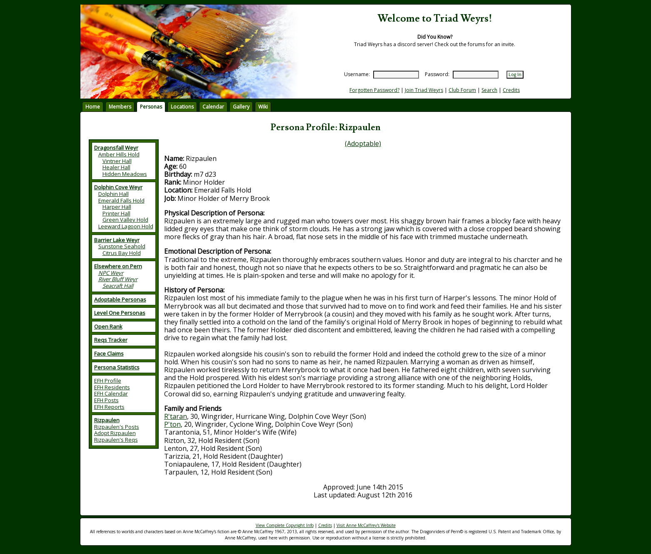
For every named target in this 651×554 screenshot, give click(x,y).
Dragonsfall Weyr (116, 147)
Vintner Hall (117, 161)
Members (120, 106)
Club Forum (462, 90)
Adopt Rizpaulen (115, 433)
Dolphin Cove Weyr (118, 187)
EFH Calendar (111, 393)
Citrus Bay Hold (121, 253)
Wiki (263, 106)
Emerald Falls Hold (121, 200)
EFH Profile (107, 380)
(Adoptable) (363, 143)
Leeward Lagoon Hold (125, 226)
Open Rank (108, 326)
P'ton (172, 424)
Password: (437, 74)
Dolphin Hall (113, 194)
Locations (182, 106)
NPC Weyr (110, 273)
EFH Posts (106, 400)
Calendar (213, 106)
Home (92, 106)
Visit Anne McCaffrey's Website (366, 525)
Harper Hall (116, 206)
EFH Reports (109, 407)
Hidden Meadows (124, 174)
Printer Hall (116, 213)
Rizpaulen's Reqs (116, 439)
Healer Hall (116, 167)
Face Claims (109, 353)
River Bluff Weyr (117, 279)
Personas (151, 106)
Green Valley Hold (125, 219)
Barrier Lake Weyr (117, 240)
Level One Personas (119, 313)
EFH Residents (112, 387)
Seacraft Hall (117, 285)
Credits (511, 90)
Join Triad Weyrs (424, 90)
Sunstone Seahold (121, 246)
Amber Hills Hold (119, 154)
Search (489, 90)
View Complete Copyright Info (285, 525)
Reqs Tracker (110, 340)
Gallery (241, 106)
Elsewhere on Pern (118, 266)
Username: (357, 74)
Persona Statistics (117, 367)
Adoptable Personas (120, 299)
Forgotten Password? (374, 90)
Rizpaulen (107, 420)
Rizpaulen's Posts (116, 426)
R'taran (175, 416)
